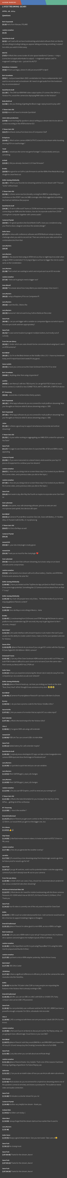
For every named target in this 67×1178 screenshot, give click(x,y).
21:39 (5, 183)
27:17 (5, 234)
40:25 (5, 296)
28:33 (5, 257)
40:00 (5, 288)
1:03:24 (5, 658)
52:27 (5, 449)
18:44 (5, 151)
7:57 (4, 55)
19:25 (5, 163)
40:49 (5, 321)
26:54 (5, 223)
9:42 (4, 70)
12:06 (5, 104)
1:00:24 (5, 599)
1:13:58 (5, 810)
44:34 (5, 395)
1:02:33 (5, 633)
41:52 (5, 333)
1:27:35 (5, 957)
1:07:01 (5, 712)
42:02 (5, 344)
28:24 (5, 248)
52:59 (5, 460)
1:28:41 (5, 1008)
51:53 (5, 437)
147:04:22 (6, 1163)
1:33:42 (5, 1082)
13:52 (5, 112)
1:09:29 (5, 754)
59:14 (5, 536)
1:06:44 (5, 695)
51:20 (5, 426)
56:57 (5, 471)
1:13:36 (5, 799)
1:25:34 (5, 935)
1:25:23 (5, 926)
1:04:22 (5, 673)
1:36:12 (5, 1146)
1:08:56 (5, 737)
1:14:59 (5, 838)
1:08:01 (5, 729)
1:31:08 (5, 1053)
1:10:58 (5, 782)
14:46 (5, 120)
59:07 (5, 528)
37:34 (5, 279)
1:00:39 (5, 610)
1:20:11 (5, 869)
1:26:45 (5, 946)
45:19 (5, 403)
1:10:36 (5, 765)
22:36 (5, 194)
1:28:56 (5, 1019)
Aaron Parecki (9, 2)
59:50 (5, 573)
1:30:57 (5, 1042)
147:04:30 (6, 1171)
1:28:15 (5, 985)
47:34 (5, 415)
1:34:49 (5, 1104)
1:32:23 (5, 1073)
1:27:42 (5, 974)
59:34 (5, 553)
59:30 (5, 545)
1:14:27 (5, 819)
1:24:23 (5, 906)
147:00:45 (6, 1154)
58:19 (5, 505)
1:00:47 (5, 618)
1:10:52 (5, 774)
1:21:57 (5, 892)
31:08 (5, 271)
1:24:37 (5, 915)
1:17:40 (5, 850)
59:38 (5, 562)
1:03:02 (5, 647)
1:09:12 (5, 746)
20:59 (5, 171)
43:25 (5, 355)
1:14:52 (5, 830)
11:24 (5, 92)
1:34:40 (5, 1096)
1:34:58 (5, 1121)
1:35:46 (5, 1129)
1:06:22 (5, 684)
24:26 (5, 208)
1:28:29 (5, 997)
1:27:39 (5, 966)
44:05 (5, 383)
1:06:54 (5, 704)
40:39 (5, 313)
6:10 (4, 24)
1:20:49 (5, 881)
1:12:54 (5, 790)
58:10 (5, 494)
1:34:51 (5, 1113)
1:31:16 (5, 1062)
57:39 (5, 483)
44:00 (5, 375)
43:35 (5, 367)
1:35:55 (5, 1138)
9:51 (4, 78)
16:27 (5, 132)
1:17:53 (5, 858)
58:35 (5, 517)
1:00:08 (5, 584)
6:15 (4, 33)
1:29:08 (5, 1031)
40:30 (5, 305)
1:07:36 (5, 721)
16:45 (5, 140)
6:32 (4, 41)
